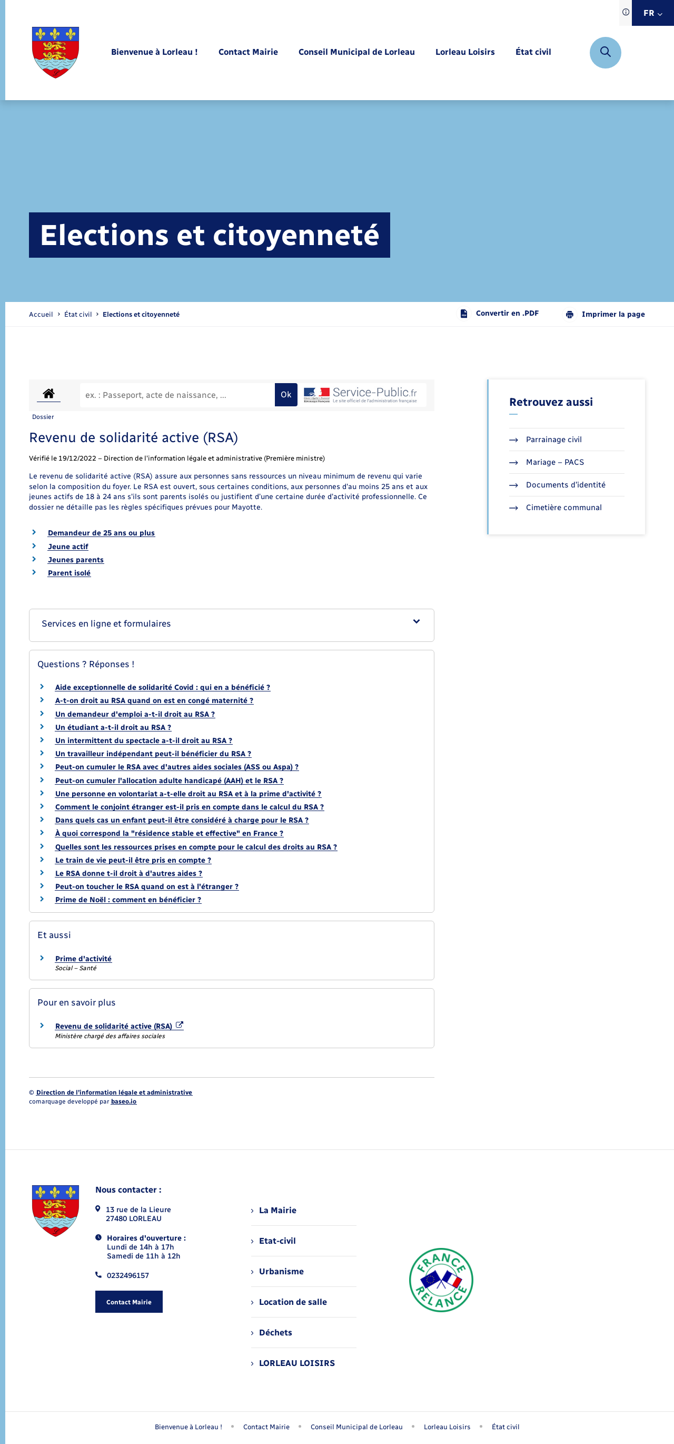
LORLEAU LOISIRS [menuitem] (293, 1363)
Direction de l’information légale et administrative (114, 1092)
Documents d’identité (557, 485)
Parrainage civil (545, 439)
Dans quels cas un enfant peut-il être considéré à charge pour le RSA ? (182, 820)
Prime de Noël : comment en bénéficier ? (128, 899)
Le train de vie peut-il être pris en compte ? (133, 860)
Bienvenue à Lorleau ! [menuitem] (188, 1427)
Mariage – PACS (546, 462)
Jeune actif (68, 546)
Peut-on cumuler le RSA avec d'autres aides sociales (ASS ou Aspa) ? (177, 767)
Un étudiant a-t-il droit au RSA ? (113, 727)
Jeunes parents (76, 559)
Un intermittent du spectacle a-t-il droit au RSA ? (143, 740)
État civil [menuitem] (506, 1427)
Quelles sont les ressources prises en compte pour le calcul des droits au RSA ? (196, 847)
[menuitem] (154, 52)
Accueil (41, 314)
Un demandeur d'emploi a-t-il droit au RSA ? (135, 714)
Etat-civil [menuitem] (273, 1241)
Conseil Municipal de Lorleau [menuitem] (357, 1427)
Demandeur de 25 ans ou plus (101, 533)
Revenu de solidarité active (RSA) (119, 1026)
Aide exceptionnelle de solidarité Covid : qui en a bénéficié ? (162, 687)
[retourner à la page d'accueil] (56, 52)
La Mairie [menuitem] (273, 1210)
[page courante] (141, 314)
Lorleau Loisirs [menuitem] (447, 1427)
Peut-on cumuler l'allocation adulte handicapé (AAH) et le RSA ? (169, 780)
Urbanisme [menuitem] (277, 1271)
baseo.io (123, 1101)
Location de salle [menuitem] (289, 1302)
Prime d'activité (83, 958)
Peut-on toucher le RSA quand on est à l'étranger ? (147, 886)
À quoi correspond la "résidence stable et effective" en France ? (169, 833)
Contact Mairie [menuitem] (266, 1427)
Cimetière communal (555, 507)
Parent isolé (69, 573)
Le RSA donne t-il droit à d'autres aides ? (128, 873)
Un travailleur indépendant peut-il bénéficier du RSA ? (153, 753)
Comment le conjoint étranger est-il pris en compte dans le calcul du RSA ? (189, 807)
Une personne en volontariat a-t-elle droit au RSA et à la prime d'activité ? (188, 793)
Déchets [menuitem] (271, 1333)
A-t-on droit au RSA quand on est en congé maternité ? (154, 700)
